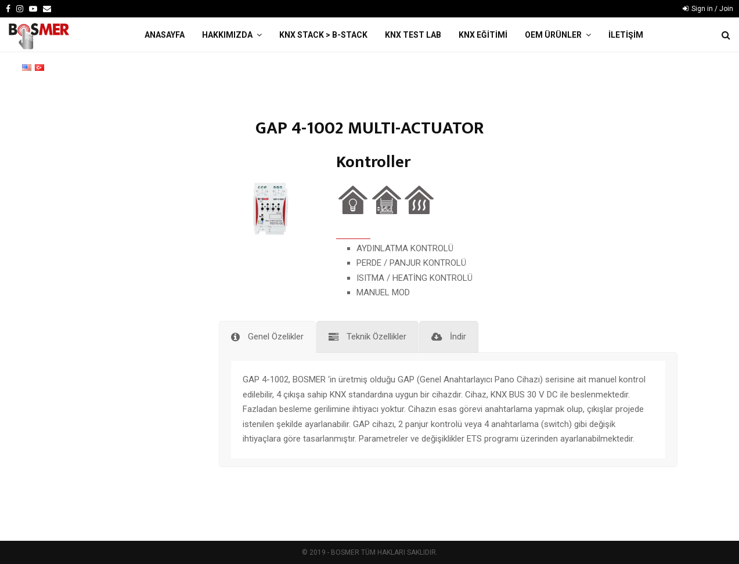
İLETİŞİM (625, 34)
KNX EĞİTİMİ (483, 34)
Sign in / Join (708, 9)
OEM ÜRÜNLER (553, 34)
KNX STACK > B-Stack (323, 34)
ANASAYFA (165, 34)
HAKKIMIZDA (227, 34)
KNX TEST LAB (413, 34)
